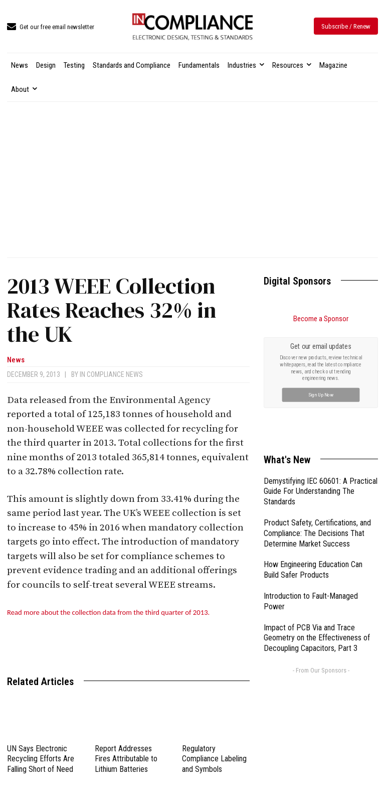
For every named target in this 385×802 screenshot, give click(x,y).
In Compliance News (111, 374)
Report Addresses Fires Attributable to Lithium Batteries (126, 759)
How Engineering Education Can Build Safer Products (313, 570)
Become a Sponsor (320, 318)
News (16, 360)
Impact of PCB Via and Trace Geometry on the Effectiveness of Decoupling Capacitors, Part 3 (317, 638)
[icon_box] (50, 27)
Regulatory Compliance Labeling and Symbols (214, 759)
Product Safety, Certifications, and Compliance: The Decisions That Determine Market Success (317, 533)
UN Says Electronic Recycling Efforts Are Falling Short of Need (40, 759)
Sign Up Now (321, 394)
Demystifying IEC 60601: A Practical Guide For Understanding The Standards (320, 491)
